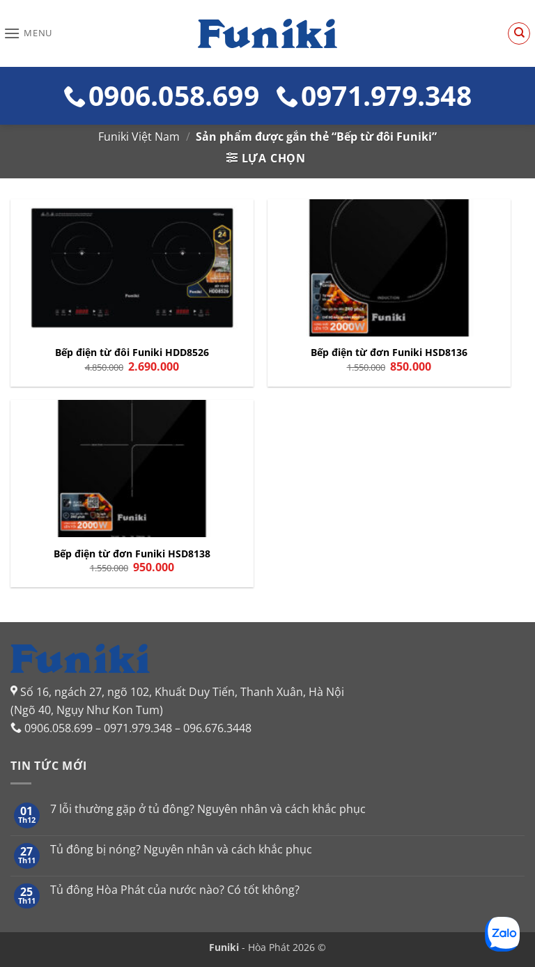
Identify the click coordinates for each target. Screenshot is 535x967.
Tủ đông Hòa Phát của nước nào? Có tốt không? (175, 890)
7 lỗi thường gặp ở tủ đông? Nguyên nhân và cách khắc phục (208, 809)
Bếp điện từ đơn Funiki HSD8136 (389, 352)
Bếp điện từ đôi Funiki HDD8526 (132, 352)
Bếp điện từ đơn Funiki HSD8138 (132, 554)
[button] (27, 33)
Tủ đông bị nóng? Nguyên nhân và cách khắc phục (181, 849)
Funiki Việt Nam (139, 136)
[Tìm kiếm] (519, 33)
